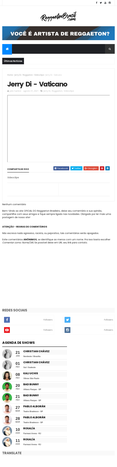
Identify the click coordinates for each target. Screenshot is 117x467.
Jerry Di (18, 75)
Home (10, 75)
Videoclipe (39, 75)
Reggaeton (28, 75)
